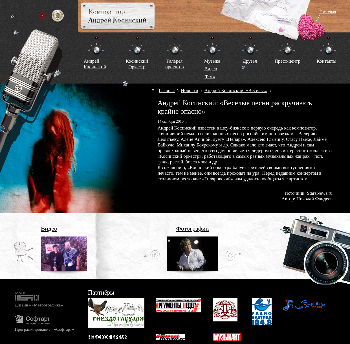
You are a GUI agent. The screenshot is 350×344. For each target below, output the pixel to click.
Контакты (326, 61)
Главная (167, 90)
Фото (210, 76)
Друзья (250, 61)
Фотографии (192, 228)
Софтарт (64, 329)
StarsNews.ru (320, 193)
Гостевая (327, 11)
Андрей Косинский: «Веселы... (235, 90)
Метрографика (47, 305)
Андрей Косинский (95, 63)
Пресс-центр (287, 61)
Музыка (212, 61)
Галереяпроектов (174, 63)
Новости (189, 90)
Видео (210, 68)
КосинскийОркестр (137, 63)
